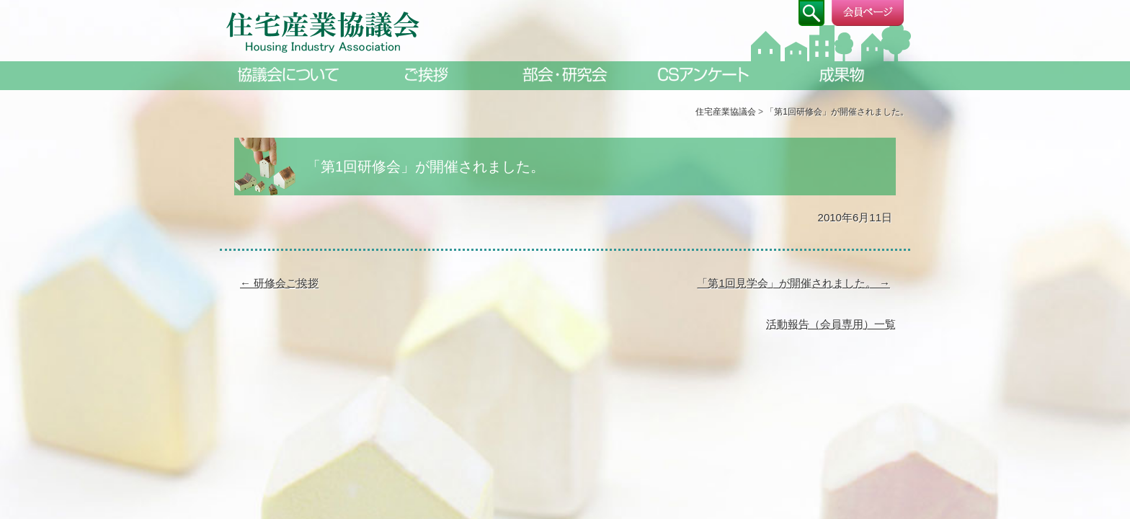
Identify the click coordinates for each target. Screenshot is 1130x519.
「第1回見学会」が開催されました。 (793, 283)
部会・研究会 (565, 74)
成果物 (842, 74)
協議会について (288, 74)
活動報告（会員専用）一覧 (831, 324)
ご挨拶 (426, 74)
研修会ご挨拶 (279, 283)
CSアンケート (703, 74)
